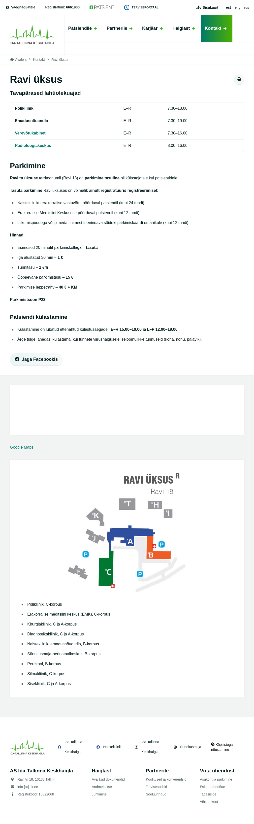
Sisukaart (210, 7)
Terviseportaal (141, 7)
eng (237, 7)
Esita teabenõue (212, 787)
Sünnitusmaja (190, 747)
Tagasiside (208, 794)
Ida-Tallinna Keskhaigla (73, 747)
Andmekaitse (102, 787)
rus (246, 7)
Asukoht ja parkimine (216, 779)
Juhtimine (99, 794)
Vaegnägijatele (20, 7)
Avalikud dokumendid (108, 779)
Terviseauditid (156, 787)
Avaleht (21, 60)
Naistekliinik (112, 747)
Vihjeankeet (209, 802)
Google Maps (21, 447)
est (228, 7)
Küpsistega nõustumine (222, 747)
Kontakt (39, 60)
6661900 (73, 7)
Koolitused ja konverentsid (166, 779)
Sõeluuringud (156, 794)
